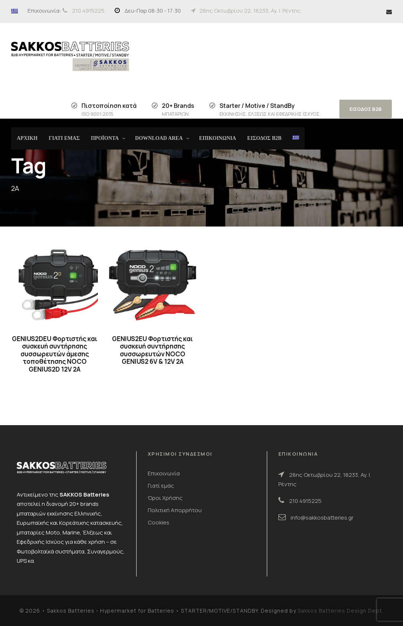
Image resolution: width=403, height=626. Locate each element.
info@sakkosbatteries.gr (322, 517)
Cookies (158, 522)
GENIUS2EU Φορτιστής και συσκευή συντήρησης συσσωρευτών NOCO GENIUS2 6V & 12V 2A (152, 350)
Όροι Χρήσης (165, 498)
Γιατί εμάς (161, 485)
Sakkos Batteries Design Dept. (341, 610)
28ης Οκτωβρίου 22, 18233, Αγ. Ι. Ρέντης (250, 11)
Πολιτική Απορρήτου (175, 510)
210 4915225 (88, 11)
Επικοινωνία (164, 473)
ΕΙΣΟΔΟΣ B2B (365, 109)
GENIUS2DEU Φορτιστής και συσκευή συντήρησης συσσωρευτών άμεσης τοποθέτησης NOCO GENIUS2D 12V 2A (54, 353)
